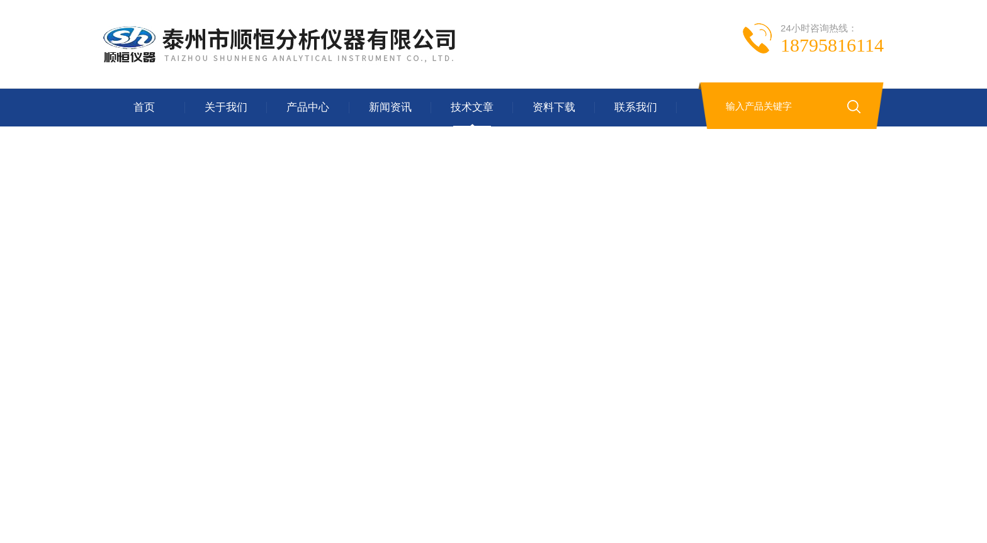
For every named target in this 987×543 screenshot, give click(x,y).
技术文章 (472, 107)
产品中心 (307, 107)
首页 (144, 107)
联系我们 (635, 107)
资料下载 (554, 107)
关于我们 (226, 107)
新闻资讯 (390, 107)
